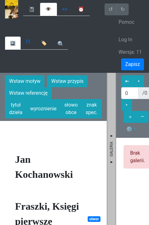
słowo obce (71, 108)
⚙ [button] (129, 129)
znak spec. (91, 108)
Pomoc (127, 22)
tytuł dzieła (15, 108)
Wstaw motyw (24, 81)
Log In (125, 39)
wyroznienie (43, 109)
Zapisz (132, 64)
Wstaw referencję (28, 93)
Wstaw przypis (67, 81)
